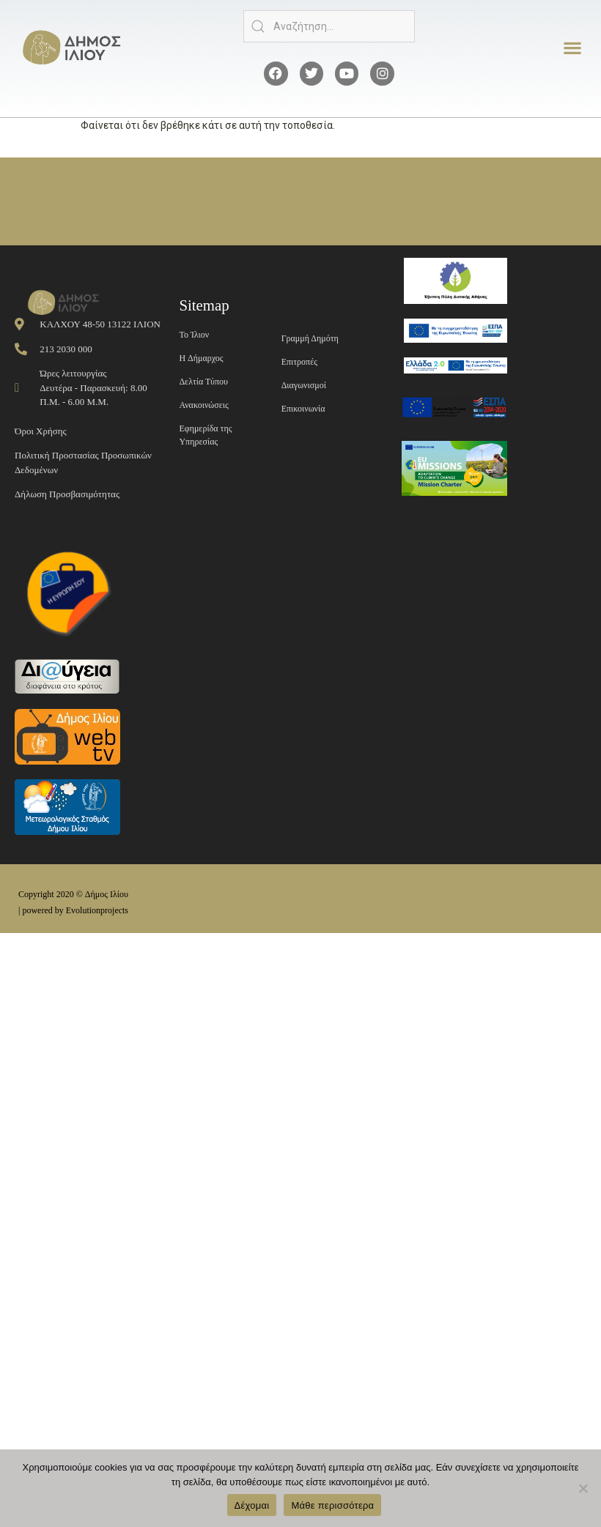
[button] (572, 48)
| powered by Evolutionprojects (73, 910)
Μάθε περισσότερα (332, 1505)
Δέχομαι (252, 1505)
